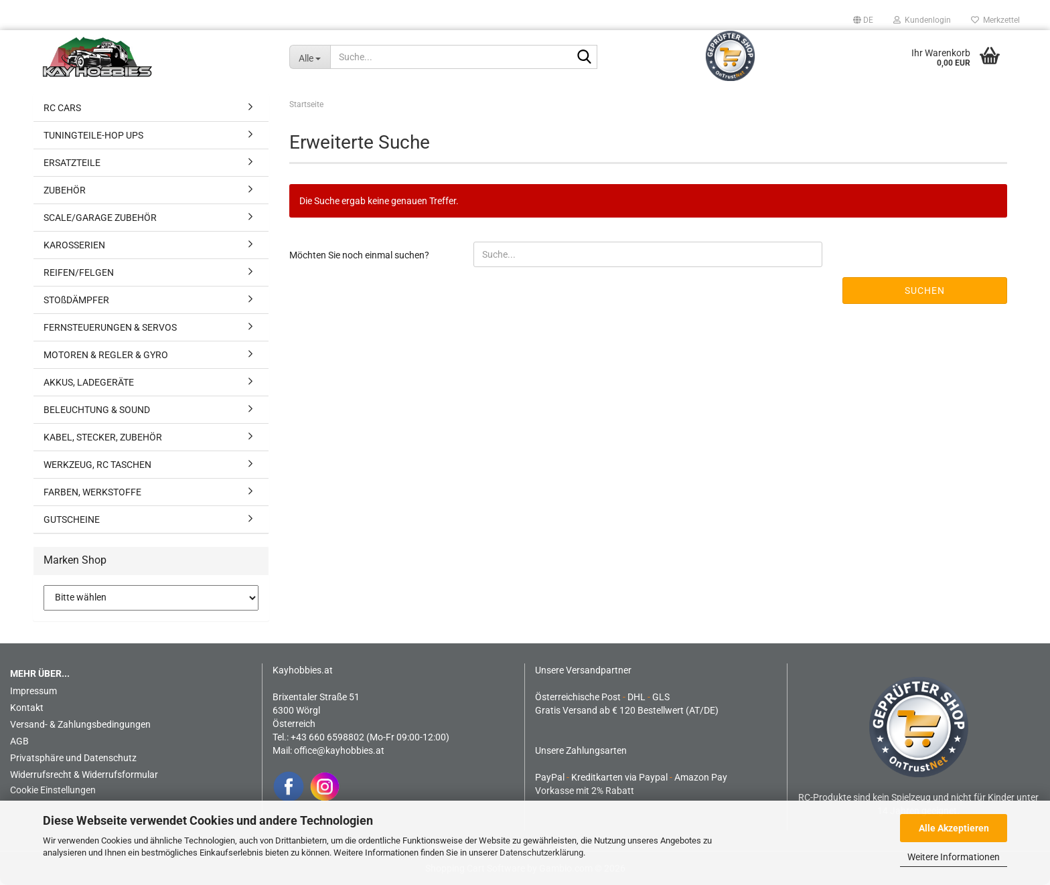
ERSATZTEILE (72, 162)
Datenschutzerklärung (541, 853)
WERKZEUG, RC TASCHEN (97, 464)
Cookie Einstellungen (53, 790)
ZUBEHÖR (65, 190)
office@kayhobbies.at (339, 750)
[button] (863, 20)
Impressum (33, 691)
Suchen (925, 290)
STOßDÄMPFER (76, 300)
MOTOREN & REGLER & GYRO (106, 354)
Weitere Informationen (953, 857)
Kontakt (27, 707)
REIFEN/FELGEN (79, 272)
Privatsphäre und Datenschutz (73, 757)
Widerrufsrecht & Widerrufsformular (84, 774)
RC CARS (62, 107)
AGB (19, 741)
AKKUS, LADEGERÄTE (89, 382)
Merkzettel (995, 20)
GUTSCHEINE (72, 519)
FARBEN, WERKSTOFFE (92, 492)
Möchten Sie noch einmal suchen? (359, 255)
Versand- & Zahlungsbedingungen (80, 724)
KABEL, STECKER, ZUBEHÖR (103, 437)
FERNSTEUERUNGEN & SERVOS (110, 327)
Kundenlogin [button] (922, 20)
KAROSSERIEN (74, 245)
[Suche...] (310, 57)
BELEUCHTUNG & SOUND (97, 409)
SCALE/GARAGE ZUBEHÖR (100, 217)
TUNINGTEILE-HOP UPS (93, 135)
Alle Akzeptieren (954, 828)
